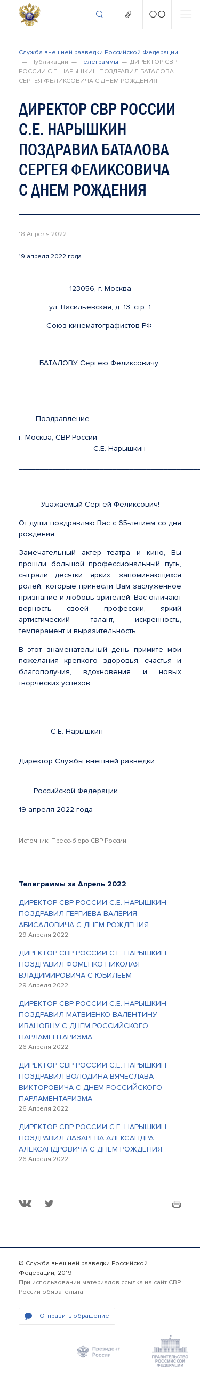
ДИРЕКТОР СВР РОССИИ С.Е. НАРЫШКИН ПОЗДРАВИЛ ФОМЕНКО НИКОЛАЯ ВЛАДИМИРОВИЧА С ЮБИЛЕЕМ (92, 964)
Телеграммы (99, 62)
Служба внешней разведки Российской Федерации (98, 52)
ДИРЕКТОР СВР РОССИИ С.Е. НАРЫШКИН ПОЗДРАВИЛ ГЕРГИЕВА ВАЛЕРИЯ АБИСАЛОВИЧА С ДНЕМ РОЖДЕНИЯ (92, 913)
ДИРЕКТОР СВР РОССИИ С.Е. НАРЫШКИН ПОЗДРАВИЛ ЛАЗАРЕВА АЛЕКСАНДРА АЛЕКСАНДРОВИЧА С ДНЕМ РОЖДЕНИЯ (92, 1138)
